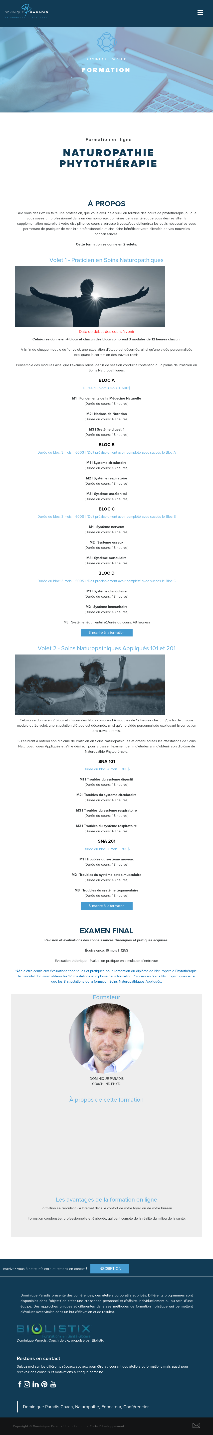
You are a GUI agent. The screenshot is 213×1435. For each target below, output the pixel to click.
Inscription (109, 1268)
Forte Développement (107, 1426)
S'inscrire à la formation (107, 632)
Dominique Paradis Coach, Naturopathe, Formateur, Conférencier (86, 1406)
